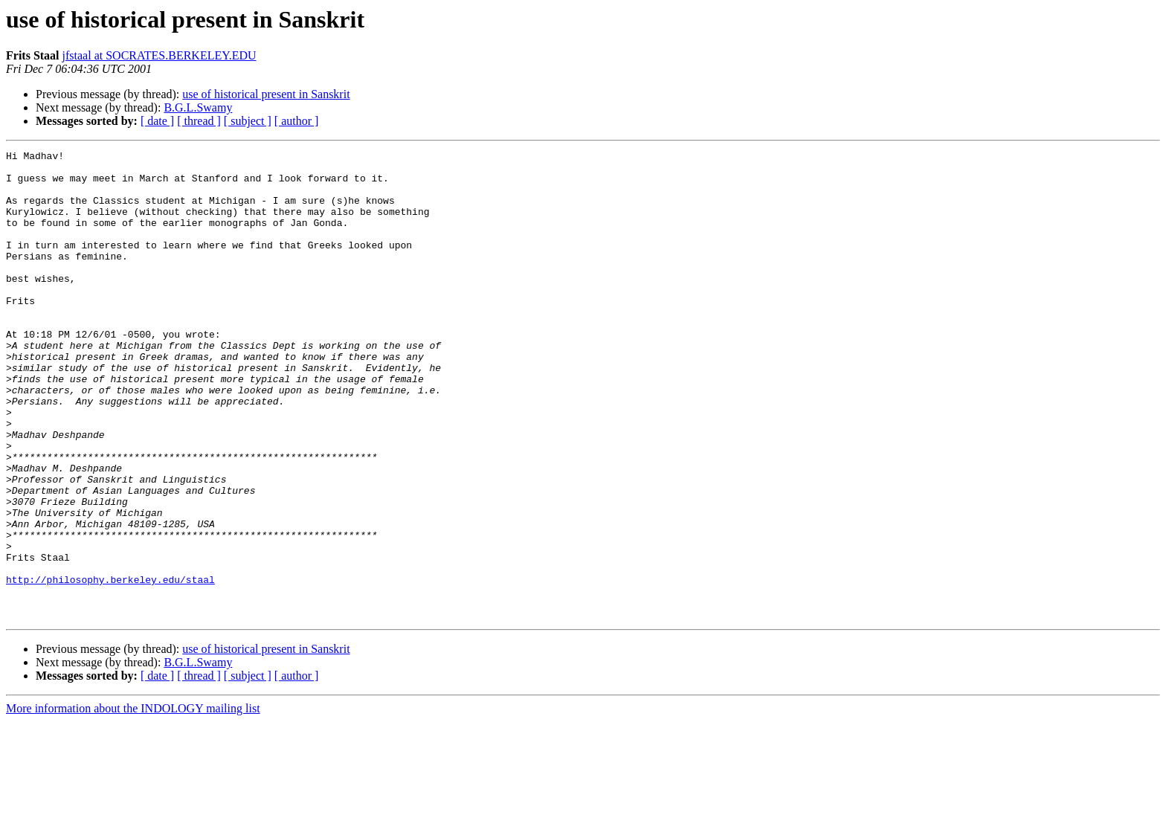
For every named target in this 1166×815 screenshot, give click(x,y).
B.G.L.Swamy (198, 107)
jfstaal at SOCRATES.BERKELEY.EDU (159, 55)
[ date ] (157, 121)
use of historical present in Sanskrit (266, 94)
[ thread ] (199, 121)
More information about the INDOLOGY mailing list (133, 802)
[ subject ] (247, 121)
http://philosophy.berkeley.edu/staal (110, 666)
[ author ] (296, 121)
